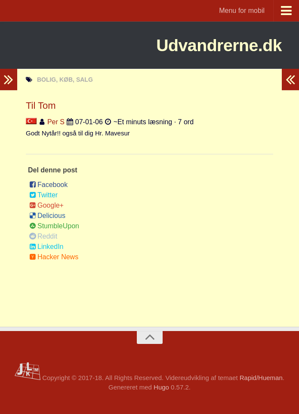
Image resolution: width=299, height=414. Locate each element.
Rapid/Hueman (261, 377)
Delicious (47, 215)
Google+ (46, 205)
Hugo (161, 387)
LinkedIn (46, 246)
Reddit (43, 236)
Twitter (43, 195)
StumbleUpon (54, 226)
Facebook (48, 184)
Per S (56, 122)
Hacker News (53, 257)
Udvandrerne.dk (214, 45)
